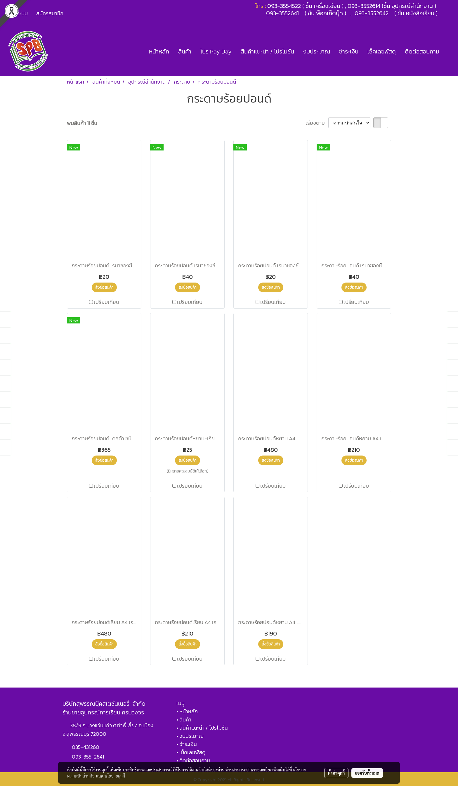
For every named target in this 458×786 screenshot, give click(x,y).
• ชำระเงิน (186, 744)
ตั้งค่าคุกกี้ (336, 772)
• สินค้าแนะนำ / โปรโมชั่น (202, 728)
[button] (449, 51)
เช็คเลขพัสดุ (381, 51)
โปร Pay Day (216, 51)
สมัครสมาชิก (49, 13)
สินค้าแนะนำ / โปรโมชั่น (267, 51)
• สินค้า (183, 719)
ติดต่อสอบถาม (422, 51)
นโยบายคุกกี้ (115, 775)
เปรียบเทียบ (106, 302)
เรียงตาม (317, 123)
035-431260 (86, 747)
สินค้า (184, 51)
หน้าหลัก (159, 51)
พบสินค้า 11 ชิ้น (82, 123)
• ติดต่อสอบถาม (193, 760)
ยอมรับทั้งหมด (367, 772)
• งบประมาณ (190, 736)
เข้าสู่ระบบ (17, 13)
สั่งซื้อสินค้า (104, 287)
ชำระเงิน (348, 51)
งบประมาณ (316, 51)
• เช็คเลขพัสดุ (190, 752)
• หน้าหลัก (187, 711)
